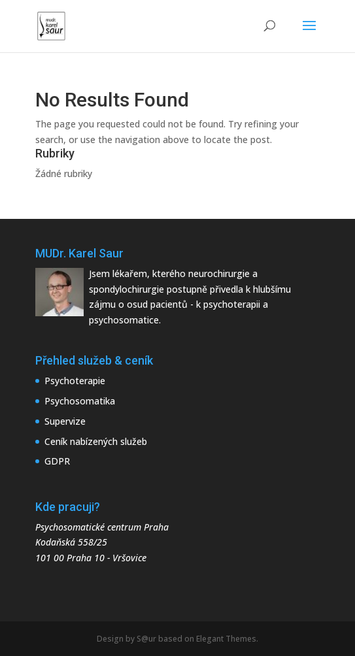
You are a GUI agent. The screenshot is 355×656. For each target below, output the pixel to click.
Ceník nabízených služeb (95, 441)
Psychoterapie (74, 380)
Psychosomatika (79, 401)
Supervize (65, 421)
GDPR (57, 461)
